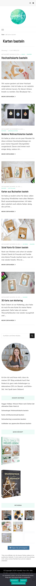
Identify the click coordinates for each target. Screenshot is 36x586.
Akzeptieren (14, 580)
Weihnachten (13, 131)
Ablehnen (23, 580)
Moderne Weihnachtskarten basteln (17, 134)
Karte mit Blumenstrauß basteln (12, 415)
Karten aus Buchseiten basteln (14, 191)
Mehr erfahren (8, 97)
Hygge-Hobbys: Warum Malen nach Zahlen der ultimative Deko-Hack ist (18, 405)
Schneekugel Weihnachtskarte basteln (15, 411)
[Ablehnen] (34, 580)
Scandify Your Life (23, 571)
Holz (23, 54)
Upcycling (11, 188)
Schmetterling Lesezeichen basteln (13, 419)
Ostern (25, 244)
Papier (29, 54)
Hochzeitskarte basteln (14, 58)
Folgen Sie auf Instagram (18, 548)
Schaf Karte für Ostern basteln (14, 247)
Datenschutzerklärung (18, 583)
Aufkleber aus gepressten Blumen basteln (16, 423)
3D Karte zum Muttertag (12, 300)
